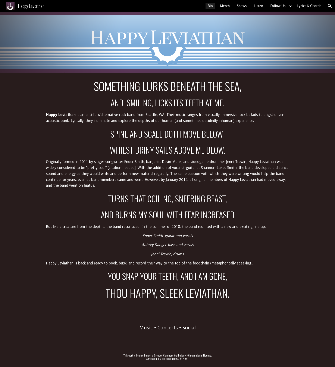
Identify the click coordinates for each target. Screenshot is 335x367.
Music (146, 328)
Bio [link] (210, 6)
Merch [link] (225, 6)
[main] (167, 190)
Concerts (167, 328)
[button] (330, 6)
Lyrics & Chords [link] (309, 6)
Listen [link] (258, 6)
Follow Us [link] (277, 6)
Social (189, 328)
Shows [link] (242, 6)
